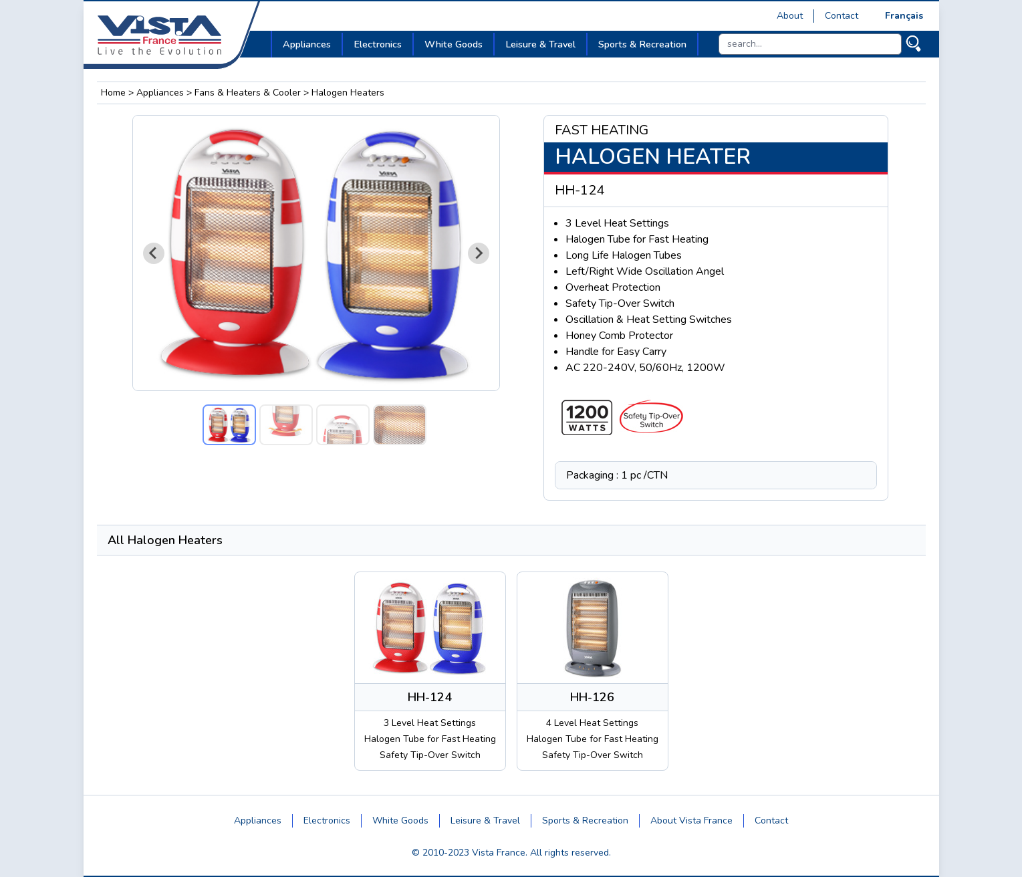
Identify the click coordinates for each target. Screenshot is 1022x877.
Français (904, 15)
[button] (229, 424)
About (790, 15)
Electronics (326, 820)
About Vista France (691, 820)
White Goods (400, 820)
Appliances (160, 92)
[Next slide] (478, 253)
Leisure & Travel (485, 820)
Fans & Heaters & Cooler (248, 92)
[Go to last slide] (153, 253)
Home (113, 92)
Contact (841, 15)
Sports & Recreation (585, 820)
